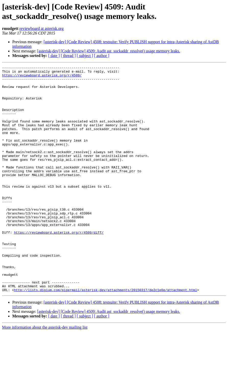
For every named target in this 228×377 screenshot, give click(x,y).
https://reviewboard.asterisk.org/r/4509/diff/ (59, 266)
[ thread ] (68, 55)
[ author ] (101, 55)
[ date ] (54, 55)
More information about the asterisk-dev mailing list (44, 372)
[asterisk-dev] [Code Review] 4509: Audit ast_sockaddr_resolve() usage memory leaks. (108, 51)
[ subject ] (85, 55)
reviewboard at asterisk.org (41, 28)
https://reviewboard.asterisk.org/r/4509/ (42, 77)
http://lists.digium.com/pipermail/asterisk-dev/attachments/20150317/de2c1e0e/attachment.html (105, 335)
